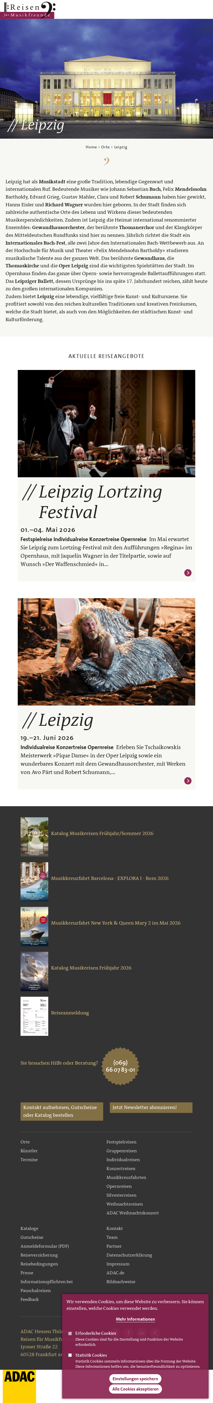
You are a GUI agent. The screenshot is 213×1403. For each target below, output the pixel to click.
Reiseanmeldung (70, 1012)
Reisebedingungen (39, 1264)
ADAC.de (115, 1273)
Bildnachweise (120, 1282)
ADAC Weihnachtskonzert (132, 1213)
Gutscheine (32, 1237)
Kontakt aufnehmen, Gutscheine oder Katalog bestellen (60, 1111)
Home (91, 146)
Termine (29, 1160)
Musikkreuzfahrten (126, 1177)
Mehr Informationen (135, 1325)
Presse (27, 1273)
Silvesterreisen (121, 1195)
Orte (105, 146)
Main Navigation (191, 10)
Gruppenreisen (121, 1151)
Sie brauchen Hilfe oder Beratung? (59, 1063)
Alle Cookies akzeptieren (135, 1395)
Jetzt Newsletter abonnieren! (145, 1107)
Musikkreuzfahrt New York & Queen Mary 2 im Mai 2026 (116, 923)
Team (112, 1237)
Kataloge (29, 1228)
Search (205, 10)
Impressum (118, 1264)
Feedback (30, 1299)
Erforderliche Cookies (95, 1340)
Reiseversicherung (39, 1255)
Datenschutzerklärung (129, 1255)
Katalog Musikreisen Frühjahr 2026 (91, 968)
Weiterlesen (187, 572)
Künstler (29, 1151)
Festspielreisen (121, 1142)
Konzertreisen (120, 1168)
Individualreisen (123, 1160)
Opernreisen (119, 1186)
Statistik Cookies (91, 1361)
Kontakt (114, 1228)
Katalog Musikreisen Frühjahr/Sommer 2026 (102, 833)
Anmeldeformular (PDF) (45, 1246)
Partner (114, 1246)
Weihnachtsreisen (124, 1204)
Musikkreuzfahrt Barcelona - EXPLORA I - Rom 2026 (110, 878)
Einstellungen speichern (135, 1385)
